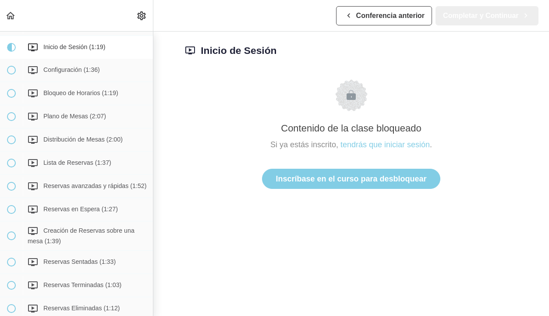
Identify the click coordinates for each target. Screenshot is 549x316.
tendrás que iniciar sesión (385, 144)
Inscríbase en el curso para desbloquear (351, 178)
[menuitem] (142, 15)
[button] (11, 15)
